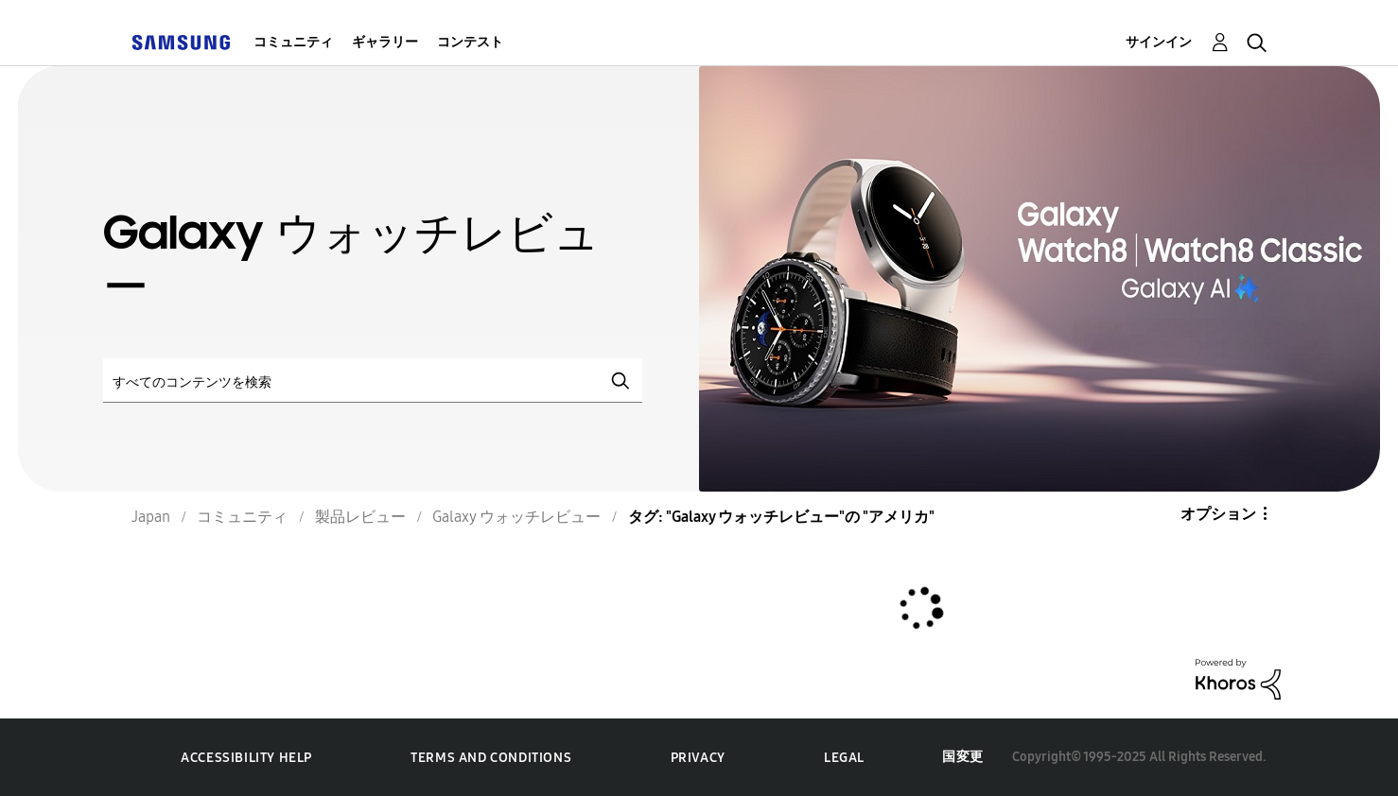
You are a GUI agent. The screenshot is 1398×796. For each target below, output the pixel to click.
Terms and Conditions (491, 758)
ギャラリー (385, 42)
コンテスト (470, 42)
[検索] (372, 380)
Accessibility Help (246, 758)
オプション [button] (1218, 514)
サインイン (1159, 42)
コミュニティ (293, 42)
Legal (844, 758)
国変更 (963, 757)
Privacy (698, 758)
